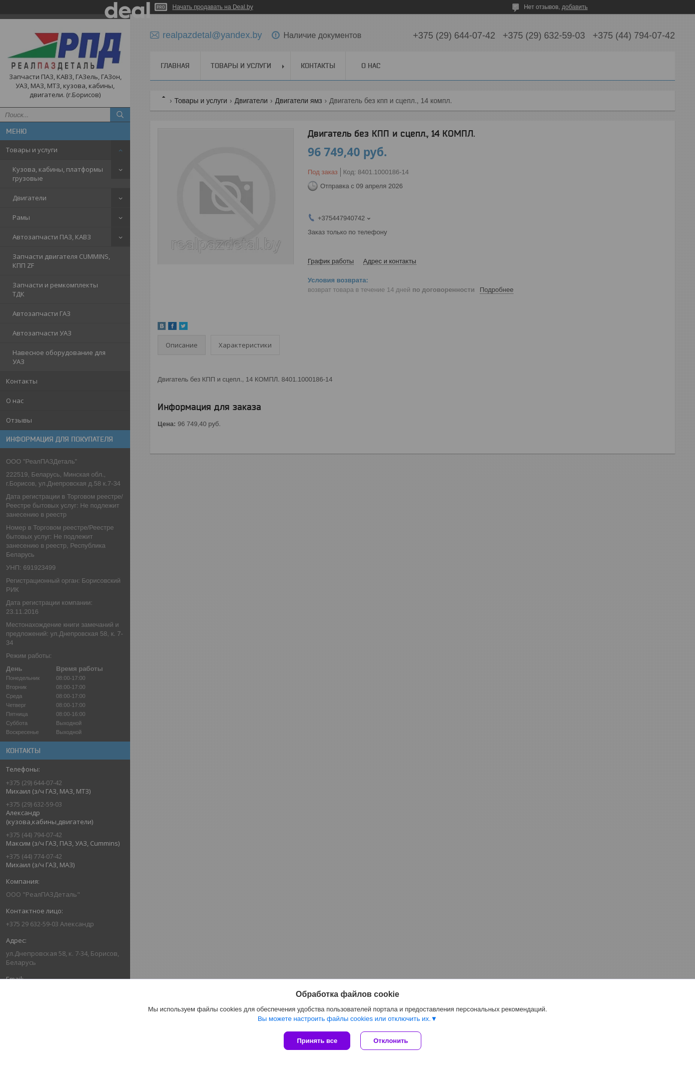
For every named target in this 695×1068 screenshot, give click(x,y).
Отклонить (390, 1040)
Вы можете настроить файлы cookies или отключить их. (344, 1018)
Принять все (317, 1040)
